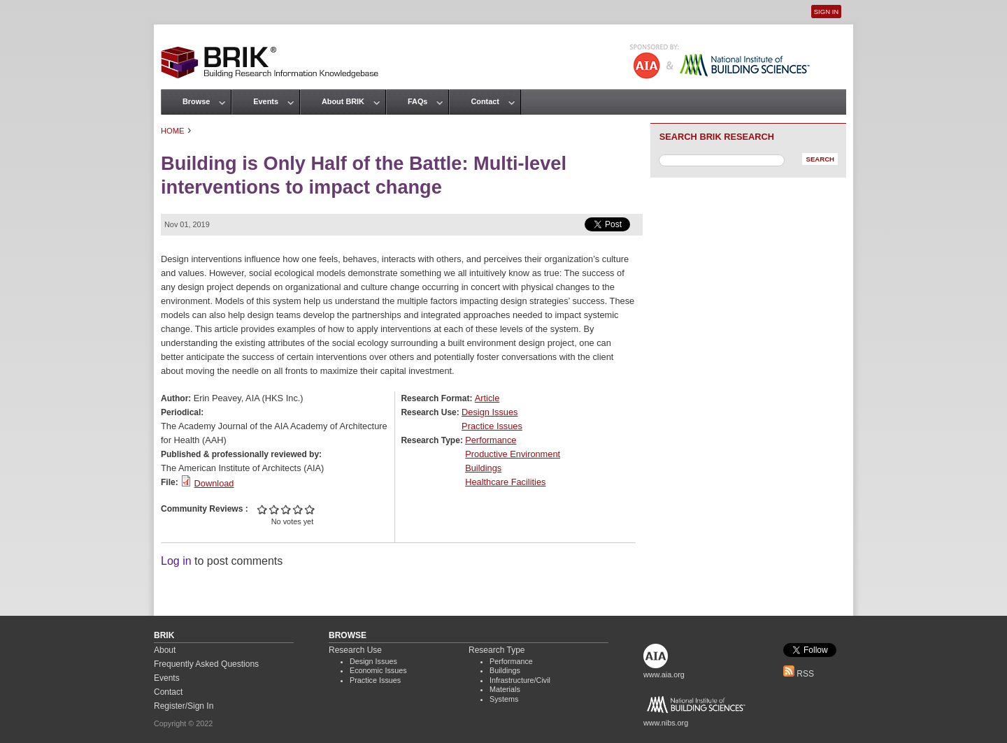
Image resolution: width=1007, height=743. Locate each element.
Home (173, 131)
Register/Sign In (183, 706)
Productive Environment (512, 454)
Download (214, 483)
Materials (505, 689)
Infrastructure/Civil (520, 680)
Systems (504, 699)
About (165, 650)
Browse (196, 101)
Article (487, 398)
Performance (490, 440)
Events (265, 101)
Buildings (483, 468)
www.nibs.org (665, 723)
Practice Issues (492, 426)
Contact (485, 101)
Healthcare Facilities (505, 482)
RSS (798, 674)
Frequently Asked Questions (206, 664)
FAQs (417, 101)
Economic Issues (378, 670)
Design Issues (489, 412)
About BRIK (343, 101)
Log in (176, 561)
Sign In (826, 11)
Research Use (355, 650)
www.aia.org (664, 674)
